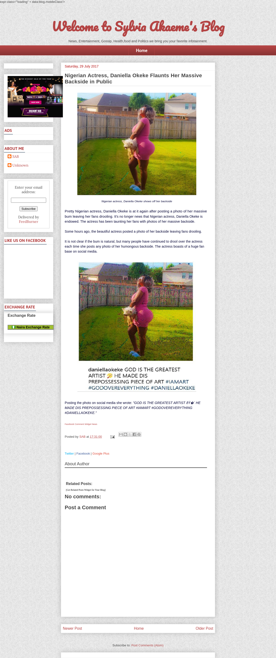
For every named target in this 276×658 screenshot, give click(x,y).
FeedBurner (28, 221)
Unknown (20, 165)
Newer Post (72, 628)
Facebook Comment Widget (78, 424)
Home (141, 50)
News (94, 424)
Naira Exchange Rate (30, 327)
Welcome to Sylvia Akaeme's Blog (138, 26)
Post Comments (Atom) (147, 645)
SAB (15, 156)
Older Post (204, 628)
